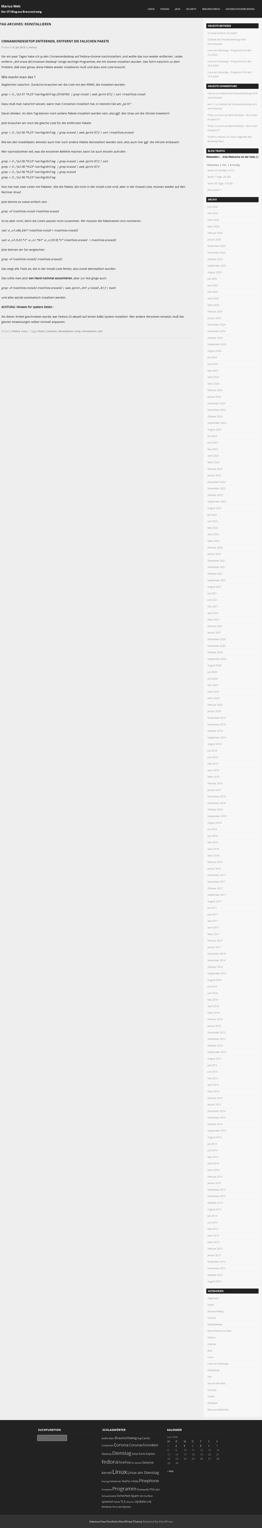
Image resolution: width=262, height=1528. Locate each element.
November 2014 (216, 1117)
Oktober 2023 (215, 416)
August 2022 (214, 508)
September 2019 (216, 737)
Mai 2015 (212, 1078)
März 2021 (213, 619)
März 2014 (213, 1170)
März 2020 (213, 698)
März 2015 (213, 1091)
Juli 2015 (212, 1065)
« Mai (170, 1471)
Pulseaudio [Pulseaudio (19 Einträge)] (143, 1489)
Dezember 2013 (216, 1189)
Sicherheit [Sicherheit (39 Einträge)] (123, 1496)
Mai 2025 (212, 291)
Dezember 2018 (216, 796)
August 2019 (214, 744)
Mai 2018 (212, 842)
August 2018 (214, 822)
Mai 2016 (212, 999)
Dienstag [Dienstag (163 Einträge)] (121, 1453)
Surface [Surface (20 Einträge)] (148, 1495)
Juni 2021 (212, 599)
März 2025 (213, 305)
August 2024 (214, 350)
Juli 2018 (212, 829)
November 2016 (216, 960)
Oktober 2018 (215, 809)
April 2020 (213, 691)
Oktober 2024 (215, 337)
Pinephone (213, 1370)
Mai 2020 (212, 685)
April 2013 (213, 1235)
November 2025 (216, 252)
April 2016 (213, 1006)
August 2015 (214, 1058)
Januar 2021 (214, 632)
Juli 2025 (212, 278)
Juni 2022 (212, 521)
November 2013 (216, 1196)
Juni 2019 (212, 757)
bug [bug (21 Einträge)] (139, 1438)
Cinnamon (51, 331)
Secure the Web (216, 1383)
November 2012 (216, 1268)
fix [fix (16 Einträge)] (132, 1462)
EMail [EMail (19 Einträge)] (135, 1453)
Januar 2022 (214, 554)
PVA (209, 1376)
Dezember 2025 (216, 245)
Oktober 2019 (215, 730)
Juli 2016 (212, 986)
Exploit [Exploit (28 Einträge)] (150, 1454)
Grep (77, 331)
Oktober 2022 (215, 495)
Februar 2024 (215, 390)
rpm (100, 331)
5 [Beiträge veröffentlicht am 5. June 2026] (200, 1445)
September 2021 (216, 580)
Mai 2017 (212, 920)
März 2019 (213, 776)
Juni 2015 (212, 1071)
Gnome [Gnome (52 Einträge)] (148, 1462)
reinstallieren (89, 331)
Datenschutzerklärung (240, 8)
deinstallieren (66, 331)
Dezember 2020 (216, 639)
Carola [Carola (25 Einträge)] (146, 1438)
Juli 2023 (212, 436)
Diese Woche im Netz (219, 1330)
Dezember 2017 (216, 875)
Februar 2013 (215, 1248)
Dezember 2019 (216, 717)
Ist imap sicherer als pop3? (222, 33)
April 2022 (213, 534)
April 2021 (213, 613)
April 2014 (213, 1163)
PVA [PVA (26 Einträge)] (152, 1489)
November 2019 (216, 724)
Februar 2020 (215, 704)
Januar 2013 (214, 1255)
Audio (210, 1304)
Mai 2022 (212, 527)
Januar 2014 (214, 1183)
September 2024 (216, 344)
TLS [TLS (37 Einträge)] (123, 1501)
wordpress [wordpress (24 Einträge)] (124, 1506)
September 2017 (216, 894)
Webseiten (213, 164)
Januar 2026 (214, 239)
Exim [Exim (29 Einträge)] (142, 1454)
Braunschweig (211, 8)
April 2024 (213, 377)
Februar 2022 (215, 547)
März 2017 (213, 934)
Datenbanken (215, 1324)
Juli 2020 (212, 672)
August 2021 (214, 586)
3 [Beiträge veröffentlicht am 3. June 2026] (184, 1445)
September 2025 (216, 265)
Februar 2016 (215, 1019)
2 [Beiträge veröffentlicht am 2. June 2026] (176, 1445)
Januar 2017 (214, 947)
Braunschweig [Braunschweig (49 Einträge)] (126, 1438)
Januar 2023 (214, 475)
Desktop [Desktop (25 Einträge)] (107, 1454)
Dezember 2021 (216, 560)
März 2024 (213, 383)
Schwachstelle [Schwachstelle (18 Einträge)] (109, 1495)
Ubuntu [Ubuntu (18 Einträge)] (130, 1501)
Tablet (211, 1396)
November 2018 (216, 803)
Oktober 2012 (215, 1274)
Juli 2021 (212, 593)
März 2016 (213, 1012)
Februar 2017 (215, 940)
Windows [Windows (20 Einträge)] (107, 1506)
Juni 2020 (212, 678)
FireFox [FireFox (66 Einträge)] (125, 1462)
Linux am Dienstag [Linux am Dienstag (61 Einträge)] (143, 1472)
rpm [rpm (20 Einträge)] (157, 1489)
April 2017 (213, 927)
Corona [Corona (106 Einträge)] (121, 1445)
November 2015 (216, 1038)
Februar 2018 (215, 862)
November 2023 (216, 409)
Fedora (164, 8)
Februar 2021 (215, 626)
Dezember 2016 (216, 953)
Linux (151, 8)
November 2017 (216, 881)
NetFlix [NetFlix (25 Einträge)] (126, 1481)
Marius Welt (11, 6)
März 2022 (213, 540)
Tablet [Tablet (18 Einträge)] (116, 1501)
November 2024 (216, 331)
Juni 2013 (212, 1222)
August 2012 (214, 1281)
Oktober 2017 (215, 888)
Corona (211, 1317)
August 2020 (214, 665)
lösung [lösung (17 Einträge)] (105, 1481)
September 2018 (216, 816)
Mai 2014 (212, 1156)
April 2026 (213, 219)
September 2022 (216, 501)
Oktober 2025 (215, 259)
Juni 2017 (212, 914)
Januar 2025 (214, 318)
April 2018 (213, 848)
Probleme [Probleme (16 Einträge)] (107, 1489)
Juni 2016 (212, 993)
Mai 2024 (212, 370)
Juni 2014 (212, 1150)
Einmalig (235, 164)
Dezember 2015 (216, 1032)
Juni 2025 (212, 285)
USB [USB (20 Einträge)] (148, 1501)
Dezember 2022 (216, 482)
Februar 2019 (215, 783)
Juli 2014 (212, 1143)
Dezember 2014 (216, 1111)
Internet (211, 1344)
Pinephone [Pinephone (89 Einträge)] (149, 1480)
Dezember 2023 (216, 403)
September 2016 (216, 973)
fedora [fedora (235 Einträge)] (110, 1461)
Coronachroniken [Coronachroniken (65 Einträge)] (143, 1445)
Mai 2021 (212, 606)
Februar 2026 (215, 232)
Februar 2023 (215, 468)
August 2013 (214, 1209)
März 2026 (213, 226)
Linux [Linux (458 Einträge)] (119, 1472)
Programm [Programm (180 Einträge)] (124, 1488)
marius (33, 47)
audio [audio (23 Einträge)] (105, 1438)
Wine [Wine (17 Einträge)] (115, 1506)
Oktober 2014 (215, 1124)
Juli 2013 (212, 1215)
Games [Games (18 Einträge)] (137, 1462)
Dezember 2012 (216, 1261)
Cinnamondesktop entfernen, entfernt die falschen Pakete (55, 41)
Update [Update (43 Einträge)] (140, 1501)
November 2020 (216, 645)
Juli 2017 (212, 907)
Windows (212, 1403)
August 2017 (214, 901)
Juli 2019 (212, 750)
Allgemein (213, 1298)
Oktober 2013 (215, 1202)
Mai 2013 (212, 1228)
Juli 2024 (212, 357)
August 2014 (214, 1137)
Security (191, 8)
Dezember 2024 (216, 324)
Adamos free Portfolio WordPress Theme (115, 1521)
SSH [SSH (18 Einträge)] (141, 1495)
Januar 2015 (214, 1104)
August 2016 (214, 980)
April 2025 (213, 298)
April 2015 (213, 1084)
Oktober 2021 (215, 573)
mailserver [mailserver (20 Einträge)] (115, 1481)
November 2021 (216, 567)
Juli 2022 (212, 514)
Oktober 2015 (215, 1045)
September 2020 (216, 658)
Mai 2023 (212, 449)
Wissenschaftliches (218, 1409)
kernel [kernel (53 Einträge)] (107, 1472)
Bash (41, 331)
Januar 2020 (214, 711)
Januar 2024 (214, 396)
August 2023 (214, 429)
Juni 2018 (212, 835)
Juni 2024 (212, 364)
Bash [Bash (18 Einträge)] (111, 1438)
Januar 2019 (214, 790)
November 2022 (216, 488)
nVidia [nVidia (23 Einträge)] (134, 1481)
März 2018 (213, 855)
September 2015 (216, 1052)
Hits (224, 164)
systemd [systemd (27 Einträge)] (107, 1501)
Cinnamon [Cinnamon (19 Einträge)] (107, 1445)
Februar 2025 (215, 311)
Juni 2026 (212, 206)
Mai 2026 (212, 213)
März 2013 (213, 1242)
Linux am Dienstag (217, 1363)
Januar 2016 (214, 1025)
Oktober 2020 (215, 652)
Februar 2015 (215, 1098)
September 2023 (216, 422)
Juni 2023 (212, 442)
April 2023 (213, 455)
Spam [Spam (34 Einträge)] (135, 1496)
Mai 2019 (212, 763)
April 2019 (213, 770)
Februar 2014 (215, 1176)
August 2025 (214, 272)
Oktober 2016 (215, 966)
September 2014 (216, 1130)
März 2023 (213, 462)
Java (177, 8)
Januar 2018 (214, 868)
